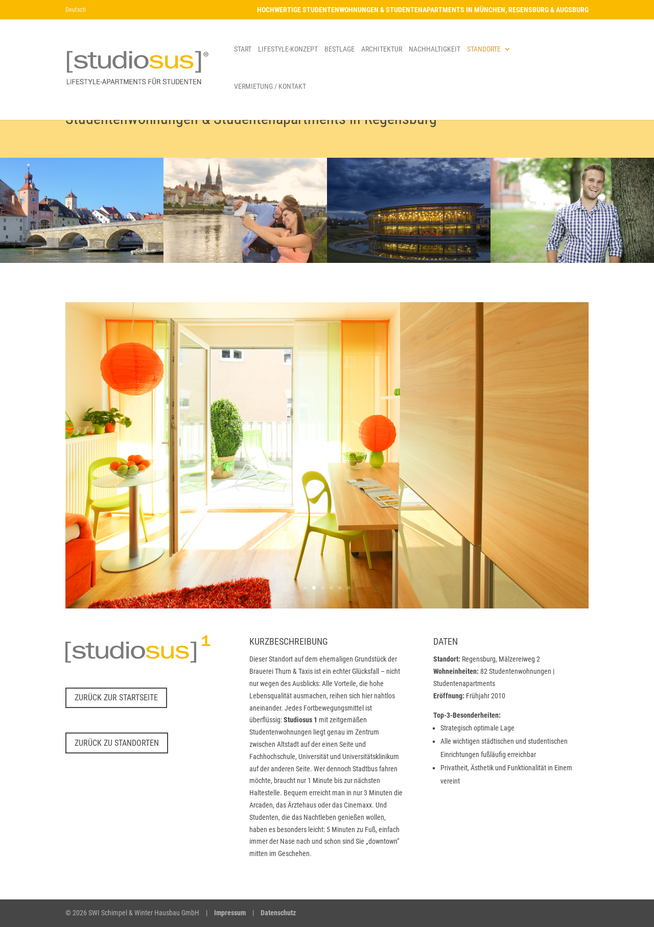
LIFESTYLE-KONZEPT (288, 49)
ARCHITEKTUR (381, 49)
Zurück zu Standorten (117, 743)
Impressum (230, 913)
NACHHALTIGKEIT (434, 49)
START (242, 49)
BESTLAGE (339, 49)
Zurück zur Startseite (116, 697)
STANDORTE (484, 49)
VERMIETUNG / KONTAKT (270, 86)
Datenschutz (278, 913)
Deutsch (75, 10)
